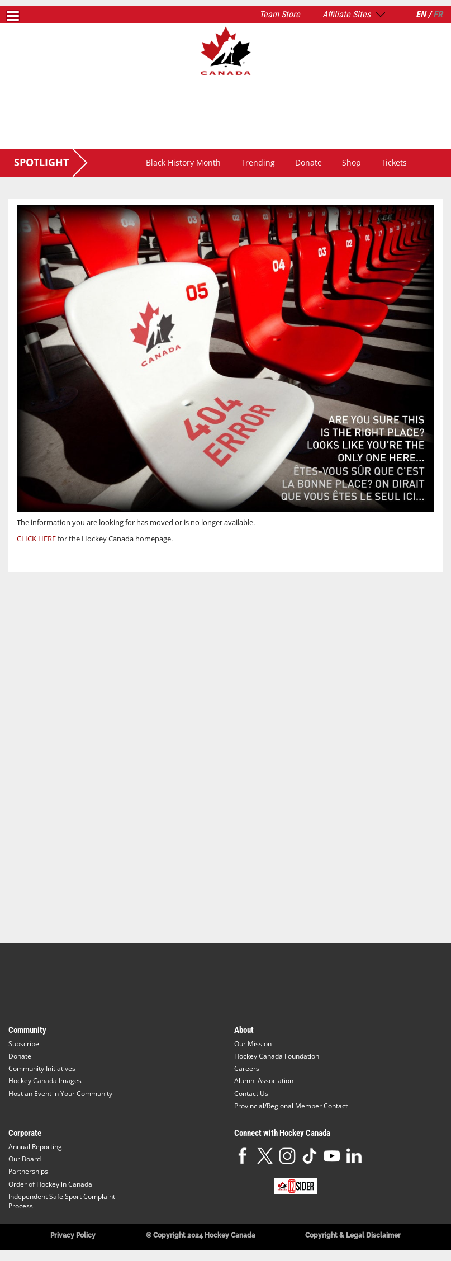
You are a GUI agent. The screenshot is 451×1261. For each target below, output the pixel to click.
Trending (258, 162)
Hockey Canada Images (45, 1080)
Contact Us (251, 1093)
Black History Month (183, 162)
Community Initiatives (41, 1068)
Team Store (279, 14)
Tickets (394, 162)
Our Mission (253, 1044)
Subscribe (23, 1044)
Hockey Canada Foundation (276, 1056)
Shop (351, 162)
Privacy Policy (73, 1235)
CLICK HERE (36, 538)
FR (438, 14)
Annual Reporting (35, 1146)
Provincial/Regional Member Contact (291, 1106)
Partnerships (28, 1171)
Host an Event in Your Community (60, 1093)
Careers (246, 1068)
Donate (308, 162)
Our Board (24, 1159)
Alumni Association (263, 1080)
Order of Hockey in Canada (50, 1184)
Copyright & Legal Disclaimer (353, 1235)
